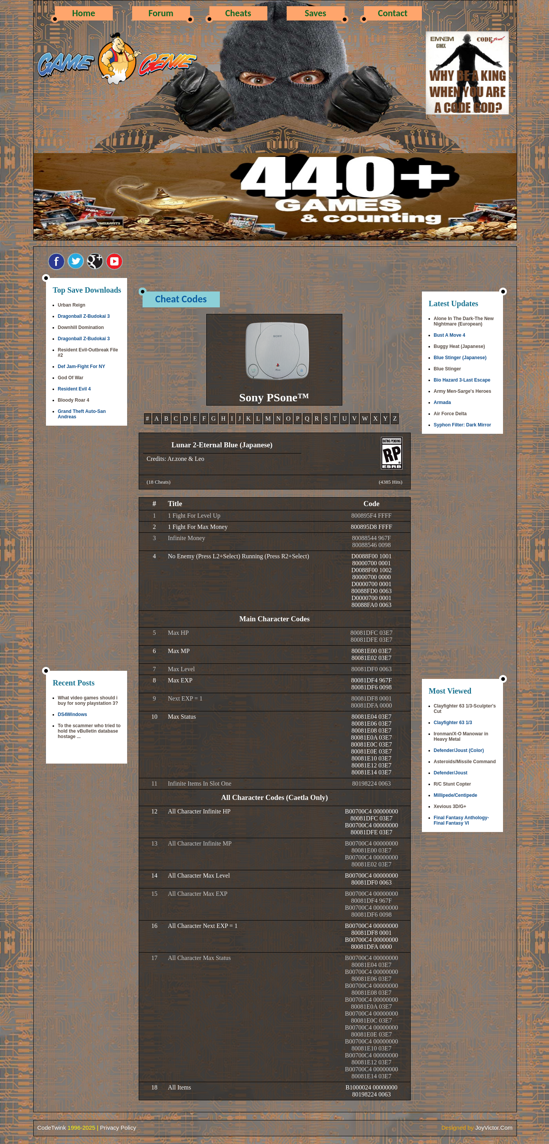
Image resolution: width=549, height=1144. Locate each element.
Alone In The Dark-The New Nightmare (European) (464, 321)
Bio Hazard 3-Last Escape (462, 380)
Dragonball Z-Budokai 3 (84, 316)
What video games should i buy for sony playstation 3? (88, 700)
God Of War (70, 377)
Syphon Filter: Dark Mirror (462, 425)
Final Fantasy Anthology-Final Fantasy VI (461, 820)
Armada (442, 402)
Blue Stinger (447, 369)
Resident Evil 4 (74, 389)
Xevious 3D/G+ (450, 806)
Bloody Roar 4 (73, 400)
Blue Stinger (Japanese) (460, 357)
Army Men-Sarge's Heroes (462, 391)
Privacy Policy (118, 1127)
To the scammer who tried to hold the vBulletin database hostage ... (89, 731)
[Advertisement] (86, 549)
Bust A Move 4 (450, 335)
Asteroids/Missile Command (465, 761)
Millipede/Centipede (456, 795)
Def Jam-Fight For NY (81, 366)
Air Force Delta (450, 413)
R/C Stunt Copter (452, 784)
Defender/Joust (450, 773)
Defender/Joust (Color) (459, 750)
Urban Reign (71, 305)
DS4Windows (72, 714)
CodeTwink (51, 1127)
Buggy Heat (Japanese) (459, 346)
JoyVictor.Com (493, 1127)
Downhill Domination (81, 327)
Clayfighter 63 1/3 (453, 722)
